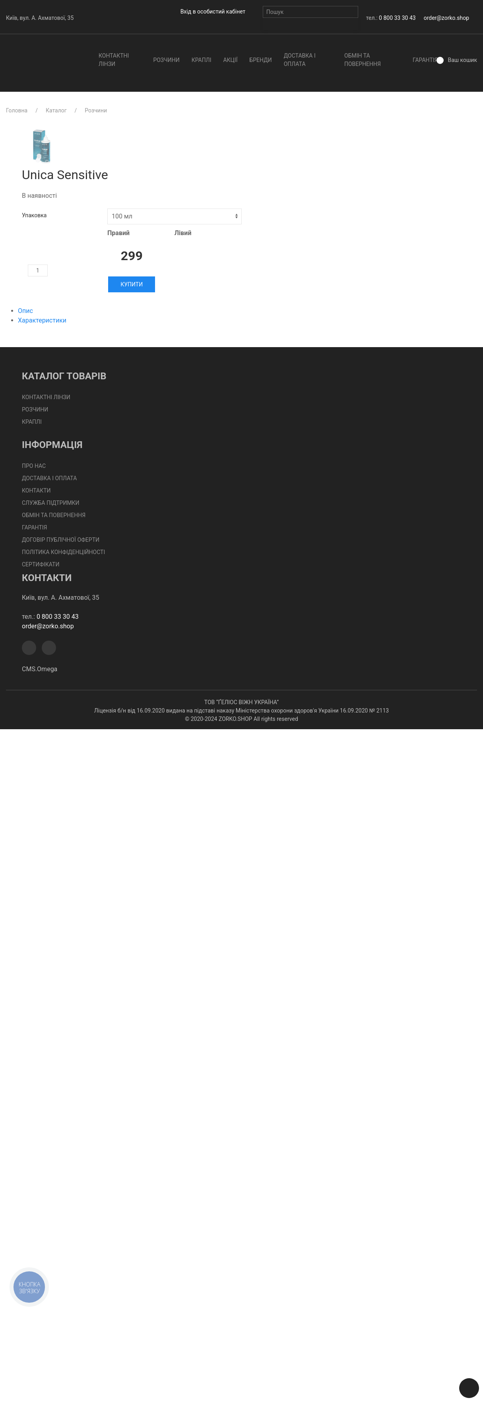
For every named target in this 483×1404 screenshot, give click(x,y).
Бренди (260, 60)
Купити (131, 284)
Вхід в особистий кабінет (213, 11)
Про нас (34, 466)
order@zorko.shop (446, 18)
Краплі (201, 60)
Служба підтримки (51, 503)
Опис (25, 311)
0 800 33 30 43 (397, 18)
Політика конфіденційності (63, 552)
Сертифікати (40, 564)
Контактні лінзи (114, 59)
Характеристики (42, 320)
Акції (230, 60)
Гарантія (425, 60)
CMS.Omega (39, 669)
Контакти (36, 490)
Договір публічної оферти (60, 540)
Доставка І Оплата (300, 59)
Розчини (166, 60)
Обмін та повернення (362, 59)
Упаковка (34, 215)
